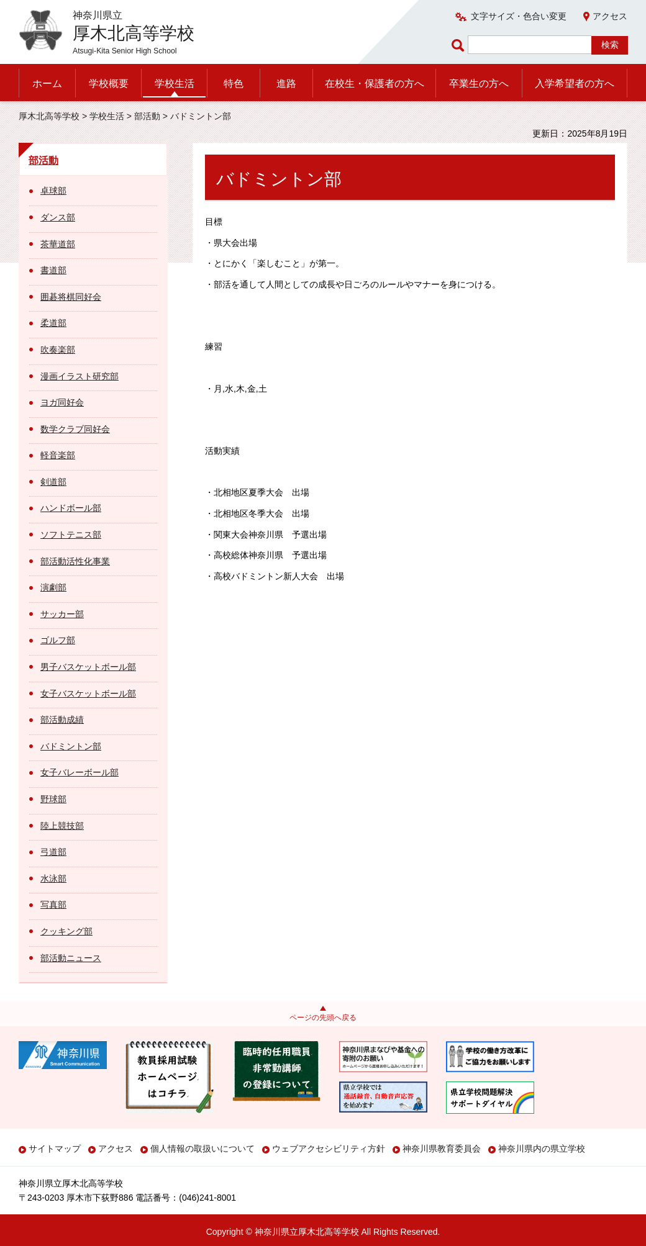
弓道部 (53, 852)
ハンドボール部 (70, 508)
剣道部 (53, 482)
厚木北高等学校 (49, 116)
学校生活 (174, 83)
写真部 (53, 905)
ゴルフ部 (57, 640)
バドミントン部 (70, 746)
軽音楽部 (57, 455)
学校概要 (109, 83)
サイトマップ (55, 1148)
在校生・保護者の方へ (374, 83)
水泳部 (53, 878)
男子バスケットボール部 (88, 667)
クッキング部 (66, 931)
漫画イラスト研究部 (79, 376)
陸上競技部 (62, 826)
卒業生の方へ (479, 83)
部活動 (147, 116)
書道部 (53, 270)
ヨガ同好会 (62, 402)
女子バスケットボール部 (88, 693)
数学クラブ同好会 (75, 429)
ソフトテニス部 (70, 534)
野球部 (53, 799)
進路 (286, 83)
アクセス (610, 16)
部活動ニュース (70, 958)
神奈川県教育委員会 (442, 1148)
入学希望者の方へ (574, 83)
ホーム (47, 83)
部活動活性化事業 (75, 561)
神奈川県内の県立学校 (541, 1148)
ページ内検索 (460, 45)
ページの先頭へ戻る (323, 1017)
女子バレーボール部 (79, 772)
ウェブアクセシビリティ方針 (328, 1148)
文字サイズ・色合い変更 (518, 16)
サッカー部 (62, 614)
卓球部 (53, 191)
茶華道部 (57, 244)
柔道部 (53, 323)
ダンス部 (57, 217)
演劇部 (53, 587)
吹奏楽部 (57, 349)
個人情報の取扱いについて (202, 1148)
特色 (233, 83)
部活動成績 (62, 720)
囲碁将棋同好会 (70, 297)
